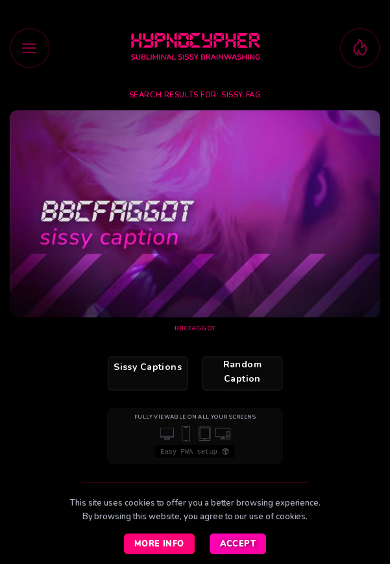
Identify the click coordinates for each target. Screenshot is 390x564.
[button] (30, 48)
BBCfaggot (195, 328)
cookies (291, 516)
